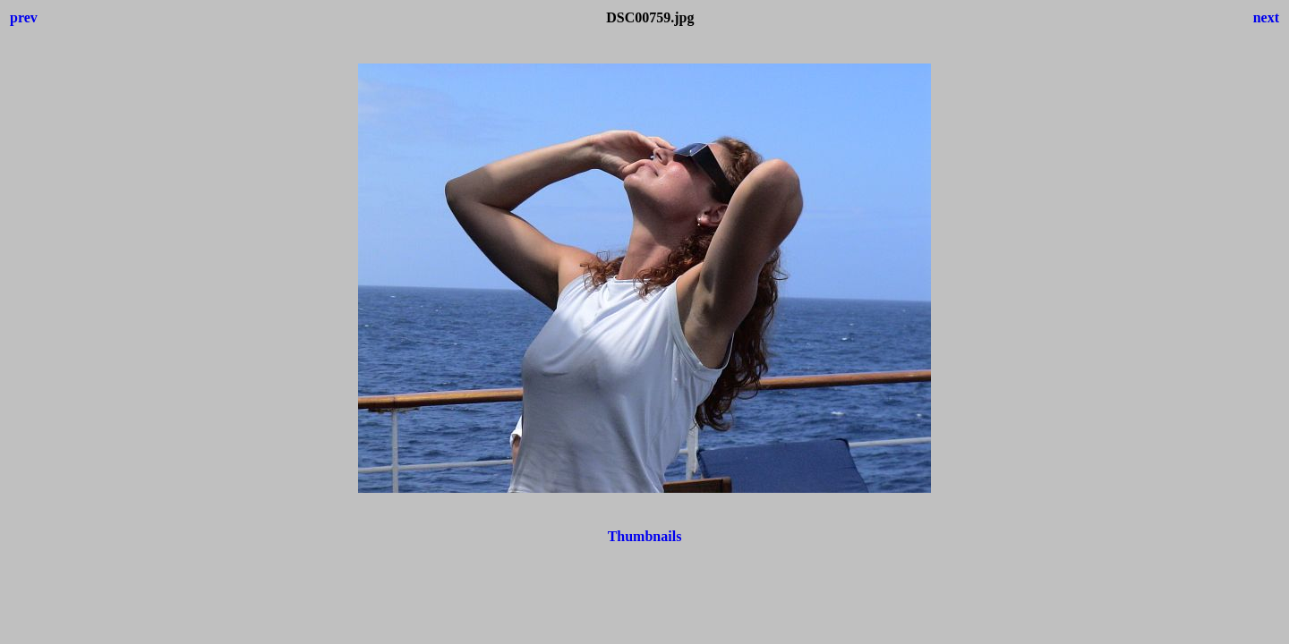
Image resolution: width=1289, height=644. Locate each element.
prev (24, 17)
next (1266, 17)
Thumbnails (645, 536)
